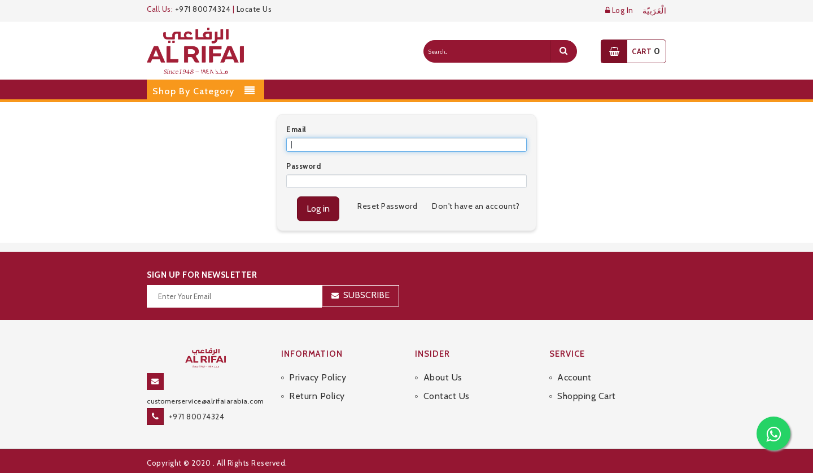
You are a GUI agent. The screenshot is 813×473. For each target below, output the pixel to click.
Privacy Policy (317, 377)
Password (303, 165)
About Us (442, 377)
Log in (318, 208)
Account (574, 377)
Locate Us (254, 9)
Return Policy (317, 396)
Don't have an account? (475, 206)
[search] (563, 51)
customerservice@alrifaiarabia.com (205, 401)
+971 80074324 (203, 9)
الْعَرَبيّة (654, 11)
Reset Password (387, 206)
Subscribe (366, 295)
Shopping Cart (586, 396)
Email (296, 129)
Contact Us (446, 396)
